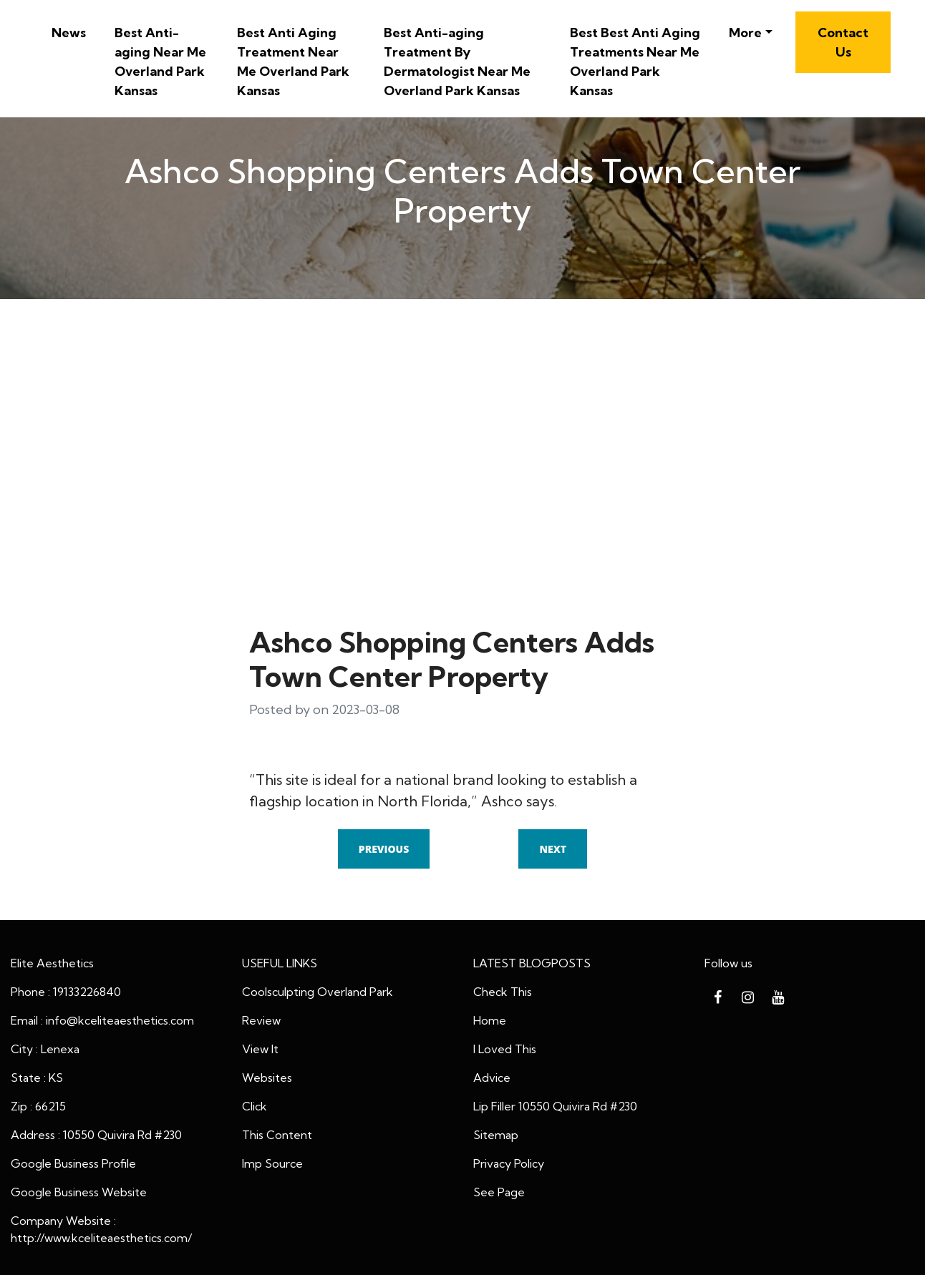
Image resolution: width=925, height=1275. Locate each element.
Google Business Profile (73, 1163)
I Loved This (504, 1049)
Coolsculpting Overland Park (317, 992)
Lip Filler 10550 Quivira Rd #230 (555, 1106)
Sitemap (495, 1135)
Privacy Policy (508, 1163)
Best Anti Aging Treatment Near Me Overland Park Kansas (293, 61)
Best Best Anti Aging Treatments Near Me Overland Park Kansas (635, 61)
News (69, 32)
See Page (499, 1192)
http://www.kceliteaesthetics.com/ (101, 1238)
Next (552, 849)
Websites (267, 1077)
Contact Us (843, 42)
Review (261, 1020)
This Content (277, 1135)
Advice (491, 1077)
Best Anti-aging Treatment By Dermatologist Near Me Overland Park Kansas (457, 61)
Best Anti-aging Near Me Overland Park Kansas (160, 61)
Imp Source (272, 1163)
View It (260, 1049)
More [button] (745, 32)
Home (489, 1020)
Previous (384, 849)
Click (254, 1106)
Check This (502, 992)
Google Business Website (79, 1192)
